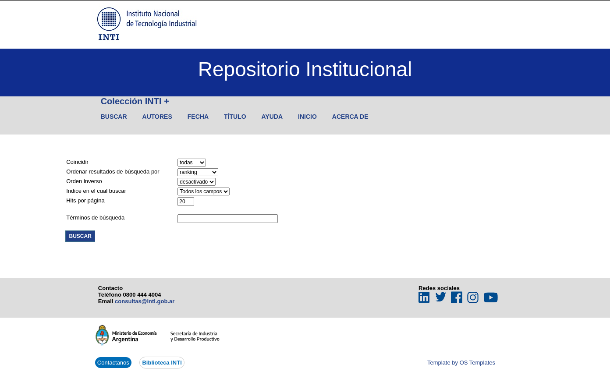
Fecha (198, 116)
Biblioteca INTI (161, 362)
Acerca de (350, 116)
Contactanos (113, 362)
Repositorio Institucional (305, 69)
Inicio (307, 116)
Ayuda (272, 116)
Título (235, 116)
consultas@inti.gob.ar (144, 301)
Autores (157, 116)
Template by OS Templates (461, 362)
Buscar (114, 116)
